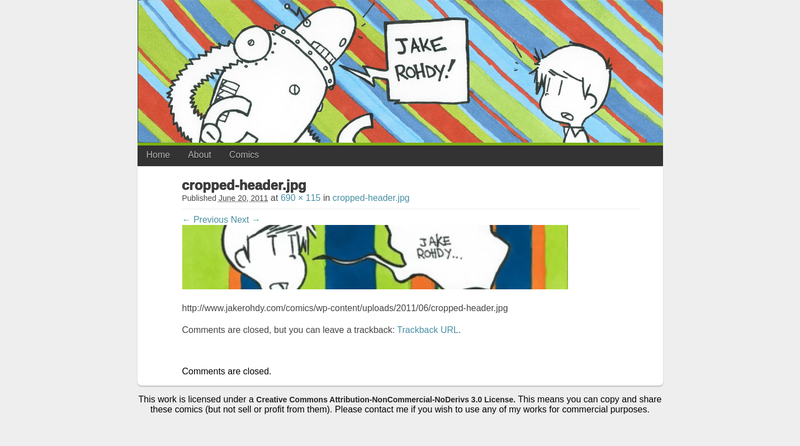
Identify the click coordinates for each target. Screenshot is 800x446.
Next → (246, 219)
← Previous (205, 219)
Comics (244, 154)
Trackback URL (427, 330)
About (199, 154)
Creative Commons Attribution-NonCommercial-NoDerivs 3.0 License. (385, 399)
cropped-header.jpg (371, 198)
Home (158, 154)
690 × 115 (301, 198)
